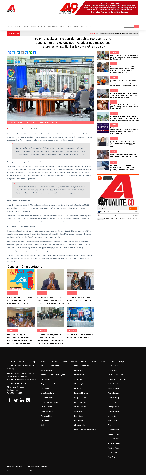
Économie (41, 26)
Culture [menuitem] (83, 362)
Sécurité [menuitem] (44, 362)
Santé (82, 26)
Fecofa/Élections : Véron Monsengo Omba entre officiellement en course (123, 155)
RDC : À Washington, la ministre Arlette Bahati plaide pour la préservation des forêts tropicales (124, 57)
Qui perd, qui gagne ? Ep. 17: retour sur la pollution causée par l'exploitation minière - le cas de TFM (20, 300)
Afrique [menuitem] (121, 362)
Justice (75, 26)
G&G (31, 471)
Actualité (18, 26)
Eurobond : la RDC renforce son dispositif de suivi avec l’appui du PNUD (79, 300)
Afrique (88, 26)
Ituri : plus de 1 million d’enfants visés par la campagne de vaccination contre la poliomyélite (124, 107)
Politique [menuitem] (33, 362)
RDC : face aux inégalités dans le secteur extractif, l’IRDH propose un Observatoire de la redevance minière (50, 300)
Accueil (10, 26)
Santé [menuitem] (113, 362)
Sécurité (34, 26)
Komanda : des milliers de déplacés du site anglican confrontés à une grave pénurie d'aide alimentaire (124, 95)
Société (55, 26)
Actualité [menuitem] (22, 362)
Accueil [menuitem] (12, 362)
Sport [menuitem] (65, 362)
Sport (49, 26)
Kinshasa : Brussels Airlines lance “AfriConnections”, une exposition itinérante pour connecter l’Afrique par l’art (124, 144)
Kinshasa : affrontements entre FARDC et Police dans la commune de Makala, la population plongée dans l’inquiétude (124, 118)
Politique (26, 26)
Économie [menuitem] (54, 362)
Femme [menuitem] (93, 362)
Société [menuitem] (74, 362)
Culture (61, 26)
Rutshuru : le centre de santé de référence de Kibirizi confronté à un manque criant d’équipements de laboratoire (123, 168)
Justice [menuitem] (103, 362)
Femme (68, 26)
